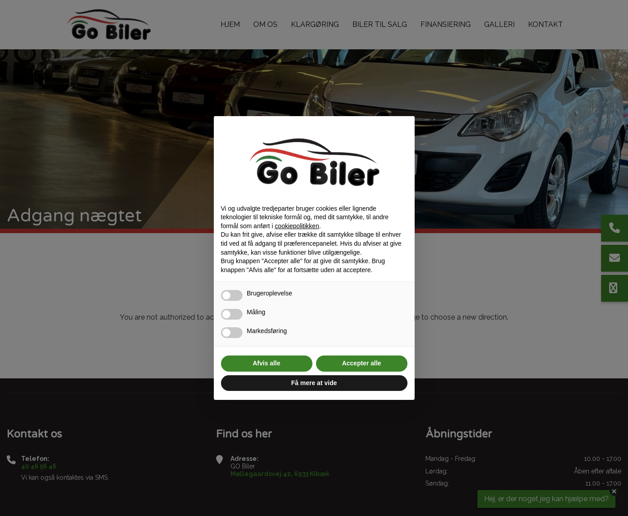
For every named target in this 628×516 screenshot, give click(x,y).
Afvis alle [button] (266, 363)
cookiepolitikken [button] (297, 226)
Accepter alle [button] (361, 363)
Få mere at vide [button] (314, 382)
